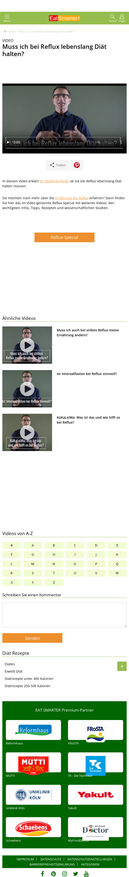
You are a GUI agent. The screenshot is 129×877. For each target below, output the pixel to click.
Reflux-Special (64, 237)
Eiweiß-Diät (14, 671)
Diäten (10, 664)
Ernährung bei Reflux (71, 198)
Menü (7, 18)
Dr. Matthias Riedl (54, 181)
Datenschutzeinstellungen (90, 859)
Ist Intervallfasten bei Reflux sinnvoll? (87, 373)
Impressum (25, 859)
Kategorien (90, 864)
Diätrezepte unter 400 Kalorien (29, 678)
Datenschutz (50, 859)
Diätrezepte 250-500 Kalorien (27, 686)
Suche (112, 18)
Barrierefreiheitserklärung (52, 864)
